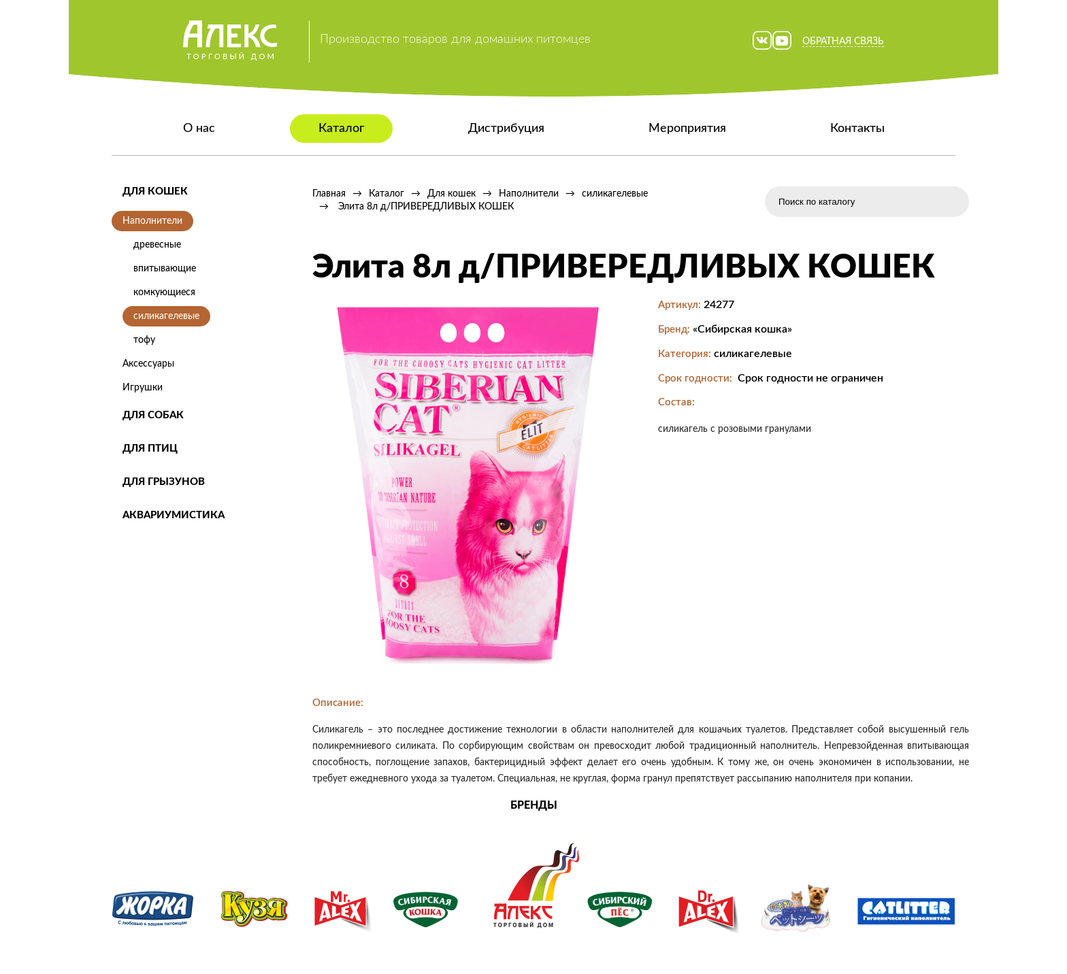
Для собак (153, 415)
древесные (157, 245)
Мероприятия (687, 128)
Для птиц (150, 448)
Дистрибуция (506, 128)
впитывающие (164, 268)
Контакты (857, 128)
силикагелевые (166, 316)
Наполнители (152, 221)
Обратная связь (843, 41)
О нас (199, 128)
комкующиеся (164, 292)
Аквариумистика (173, 515)
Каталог (341, 128)
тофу (144, 340)
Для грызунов (163, 482)
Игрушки (142, 387)
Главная (329, 194)
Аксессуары (148, 364)
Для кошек (155, 191)
